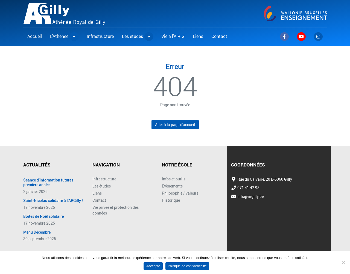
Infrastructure (104, 178)
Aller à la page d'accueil (175, 124)
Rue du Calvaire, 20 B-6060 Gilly (264, 179)
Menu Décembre (37, 232)
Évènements (172, 186)
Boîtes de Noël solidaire (43, 216)
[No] (343, 262)
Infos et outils (173, 178)
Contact (99, 200)
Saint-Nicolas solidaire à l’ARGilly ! (53, 200)
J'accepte (153, 266)
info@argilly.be (250, 196)
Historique (171, 200)
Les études (101, 186)
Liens (97, 193)
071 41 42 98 (248, 187)
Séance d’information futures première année (48, 182)
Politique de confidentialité (187, 266)
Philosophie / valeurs (180, 193)
